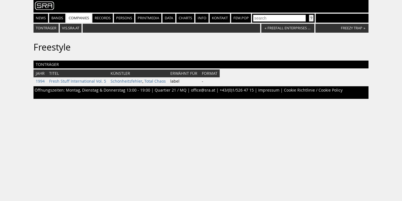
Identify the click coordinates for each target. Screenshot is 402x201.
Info (202, 18)
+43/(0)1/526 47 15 (237, 90)
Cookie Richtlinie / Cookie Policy (313, 90)
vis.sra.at (70, 28)
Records (103, 18)
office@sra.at (203, 90)
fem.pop (241, 18)
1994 (40, 81)
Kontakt (220, 18)
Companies (79, 18)
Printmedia (148, 18)
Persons (124, 18)
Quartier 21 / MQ (170, 90)
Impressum (268, 90)
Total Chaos (155, 81)
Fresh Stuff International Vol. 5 (77, 81)
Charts (185, 18)
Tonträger (46, 28)
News (41, 18)
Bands (57, 18)
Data (169, 18)
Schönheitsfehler (126, 81)
